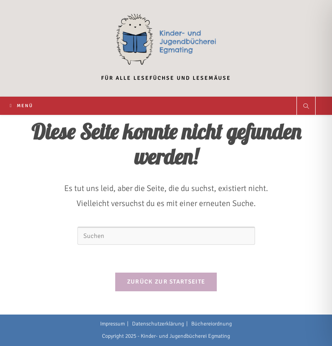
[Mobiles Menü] (21, 105)
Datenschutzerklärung (158, 323)
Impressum (112, 323)
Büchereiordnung (211, 323)
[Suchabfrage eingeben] (166, 236)
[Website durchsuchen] (306, 107)
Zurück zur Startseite (166, 281)
